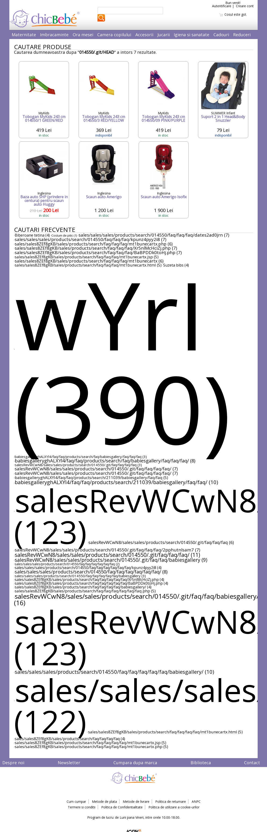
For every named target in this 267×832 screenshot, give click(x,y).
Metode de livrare (136, 801)
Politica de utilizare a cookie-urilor (173, 807)
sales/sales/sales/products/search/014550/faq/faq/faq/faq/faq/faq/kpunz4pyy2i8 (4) (88, 567)
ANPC (196, 801)
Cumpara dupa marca (135, 762)
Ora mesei (83, 34)
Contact (252, 762)
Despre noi (13, 762)
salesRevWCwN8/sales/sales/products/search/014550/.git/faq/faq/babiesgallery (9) (111, 560)
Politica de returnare (170, 801)
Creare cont (245, 6)
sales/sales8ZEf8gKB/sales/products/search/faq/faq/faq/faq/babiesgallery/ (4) (83, 587)
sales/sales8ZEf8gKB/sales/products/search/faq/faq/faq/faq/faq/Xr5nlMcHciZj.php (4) (89, 579)
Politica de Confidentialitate (122, 807)
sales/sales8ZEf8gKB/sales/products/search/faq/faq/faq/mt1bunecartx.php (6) (94, 244)
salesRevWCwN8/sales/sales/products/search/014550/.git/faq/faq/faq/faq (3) (78, 464)
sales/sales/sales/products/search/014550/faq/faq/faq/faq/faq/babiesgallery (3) (80, 575)
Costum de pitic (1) (64, 235)
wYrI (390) (122, 361)
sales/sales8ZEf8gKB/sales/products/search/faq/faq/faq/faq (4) (70, 738)
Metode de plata (104, 801)
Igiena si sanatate (191, 34)
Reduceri (242, 34)
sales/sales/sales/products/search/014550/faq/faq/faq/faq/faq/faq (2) (67, 564)
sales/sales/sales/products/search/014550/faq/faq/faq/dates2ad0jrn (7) (154, 235)
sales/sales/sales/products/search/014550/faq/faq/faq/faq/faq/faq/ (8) (91, 572)
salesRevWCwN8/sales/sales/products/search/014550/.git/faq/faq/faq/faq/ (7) (96, 469)
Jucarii (163, 34)
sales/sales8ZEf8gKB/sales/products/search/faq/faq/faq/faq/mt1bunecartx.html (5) (165, 732)
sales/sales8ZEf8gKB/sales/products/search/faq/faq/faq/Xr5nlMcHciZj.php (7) (96, 248)
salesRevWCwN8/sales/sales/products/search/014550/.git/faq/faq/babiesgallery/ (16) (136, 599)
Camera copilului (114, 34)
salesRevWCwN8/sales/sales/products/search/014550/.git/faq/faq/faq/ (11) (107, 554)
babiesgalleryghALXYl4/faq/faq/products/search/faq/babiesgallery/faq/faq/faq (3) (81, 456)
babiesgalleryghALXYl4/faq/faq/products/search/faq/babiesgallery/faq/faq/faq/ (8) (105, 460)
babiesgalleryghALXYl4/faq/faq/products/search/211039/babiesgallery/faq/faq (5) (91, 477)
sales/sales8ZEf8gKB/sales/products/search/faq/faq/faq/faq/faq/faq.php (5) (85, 591)
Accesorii (144, 34)
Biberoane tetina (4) (32, 235)
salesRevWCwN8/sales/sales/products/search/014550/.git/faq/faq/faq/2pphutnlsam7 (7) (107, 550)
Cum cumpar (76, 801)
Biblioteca (201, 762)
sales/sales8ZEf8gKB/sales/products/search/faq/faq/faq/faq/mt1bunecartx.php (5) (91, 746)
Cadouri (221, 34)
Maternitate (24, 34)
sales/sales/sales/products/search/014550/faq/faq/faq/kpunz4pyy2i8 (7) (90, 239)
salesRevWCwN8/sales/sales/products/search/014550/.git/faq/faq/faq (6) (161, 542)
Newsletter (69, 762)
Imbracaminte (54, 34)
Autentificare (221, 6)
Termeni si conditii (81, 807)
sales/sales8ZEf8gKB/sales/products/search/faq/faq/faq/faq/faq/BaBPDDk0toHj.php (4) (91, 583)
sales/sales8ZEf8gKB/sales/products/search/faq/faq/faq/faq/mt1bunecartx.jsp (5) (90, 742)
